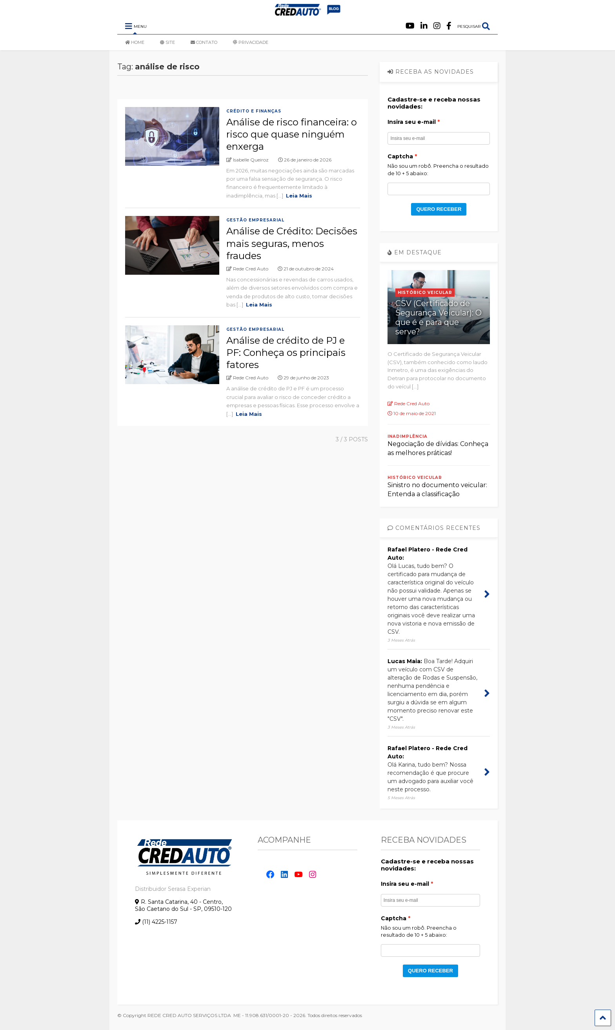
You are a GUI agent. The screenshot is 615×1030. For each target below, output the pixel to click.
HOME (134, 42)
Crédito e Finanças (253, 111)
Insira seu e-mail (412, 121)
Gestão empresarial (255, 220)
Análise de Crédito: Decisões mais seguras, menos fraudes (291, 243)
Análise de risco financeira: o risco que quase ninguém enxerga (291, 134)
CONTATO (204, 42)
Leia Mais (299, 195)
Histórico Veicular (425, 292)
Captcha (400, 156)
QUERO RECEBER (438, 209)
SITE (167, 42)
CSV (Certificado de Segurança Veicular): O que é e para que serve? (438, 317)
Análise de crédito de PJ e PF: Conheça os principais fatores (286, 352)
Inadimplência (408, 436)
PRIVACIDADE (250, 42)
